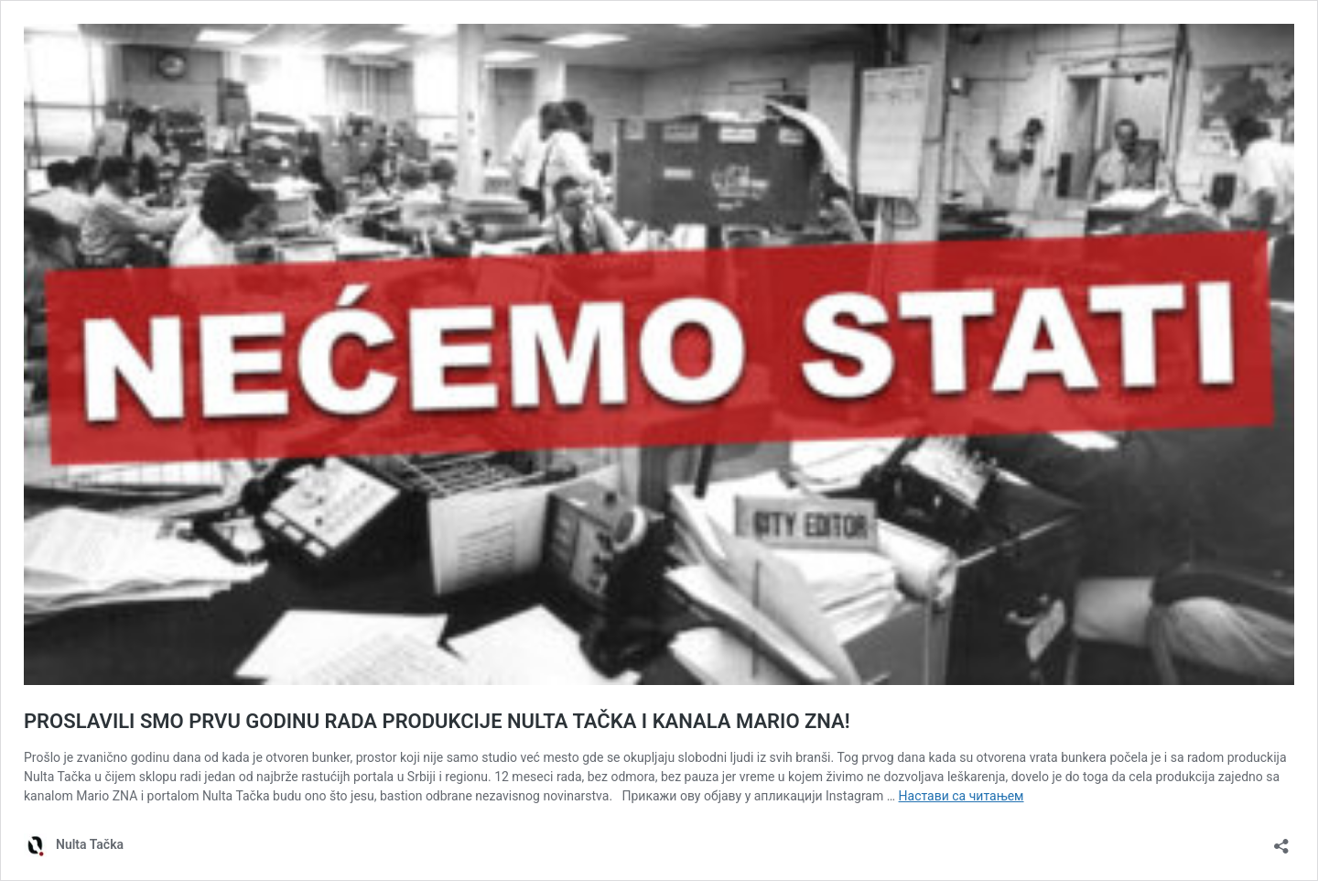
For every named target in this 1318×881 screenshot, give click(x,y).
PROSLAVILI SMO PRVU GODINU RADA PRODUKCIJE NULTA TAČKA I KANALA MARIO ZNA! (437, 721)
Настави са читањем (961, 796)
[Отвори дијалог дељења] (1281, 840)
